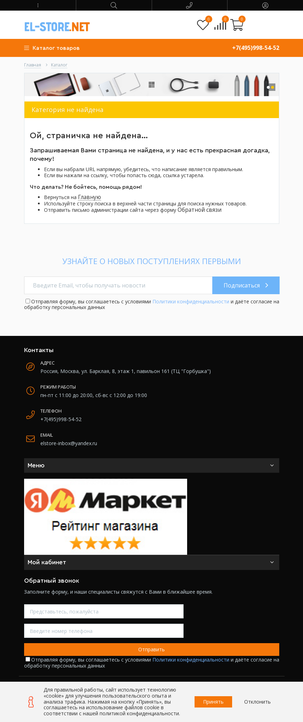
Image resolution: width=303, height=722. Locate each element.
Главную (89, 197)
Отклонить (257, 701)
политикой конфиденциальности (139, 713)
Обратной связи (199, 210)
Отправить (151, 649)
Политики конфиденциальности (190, 301)
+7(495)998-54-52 (255, 48)
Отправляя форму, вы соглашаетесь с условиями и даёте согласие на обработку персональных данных (151, 304)
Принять (213, 701)
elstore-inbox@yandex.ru (68, 443)
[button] (38, 5)
